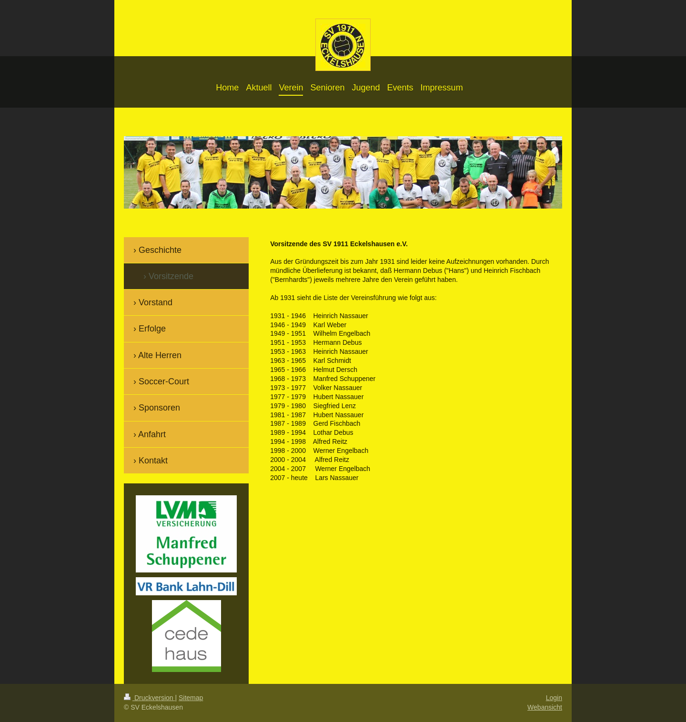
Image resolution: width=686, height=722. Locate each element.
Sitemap (191, 698)
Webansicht (544, 707)
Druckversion (149, 698)
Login (554, 698)
